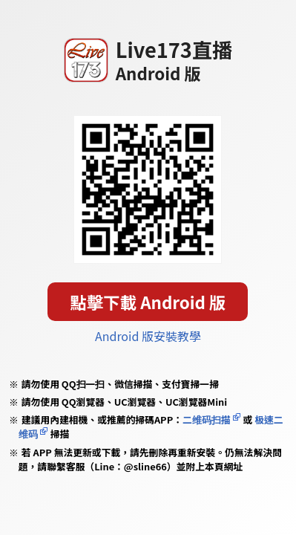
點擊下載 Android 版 (148, 302)
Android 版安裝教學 (148, 336)
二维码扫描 (206, 419)
